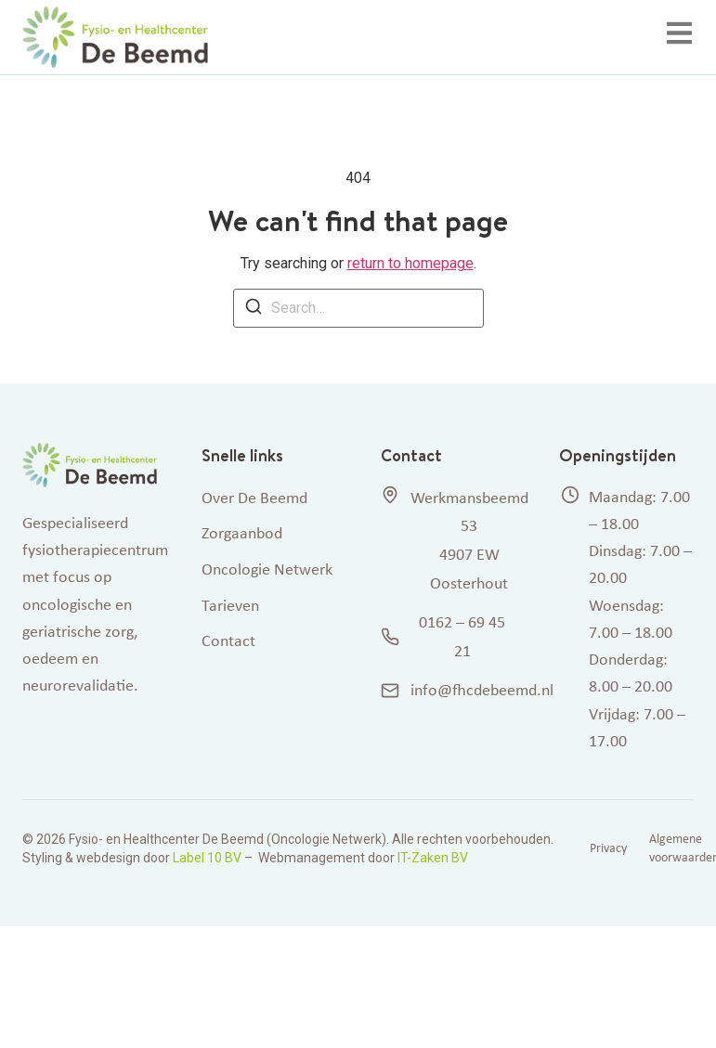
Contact (228, 640)
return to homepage (410, 263)
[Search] (253, 310)
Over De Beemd (254, 497)
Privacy (608, 848)
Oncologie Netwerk (267, 569)
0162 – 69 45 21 (443, 636)
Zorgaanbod (242, 533)
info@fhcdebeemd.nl (448, 689)
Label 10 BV (207, 857)
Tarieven (230, 605)
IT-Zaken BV (432, 857)
